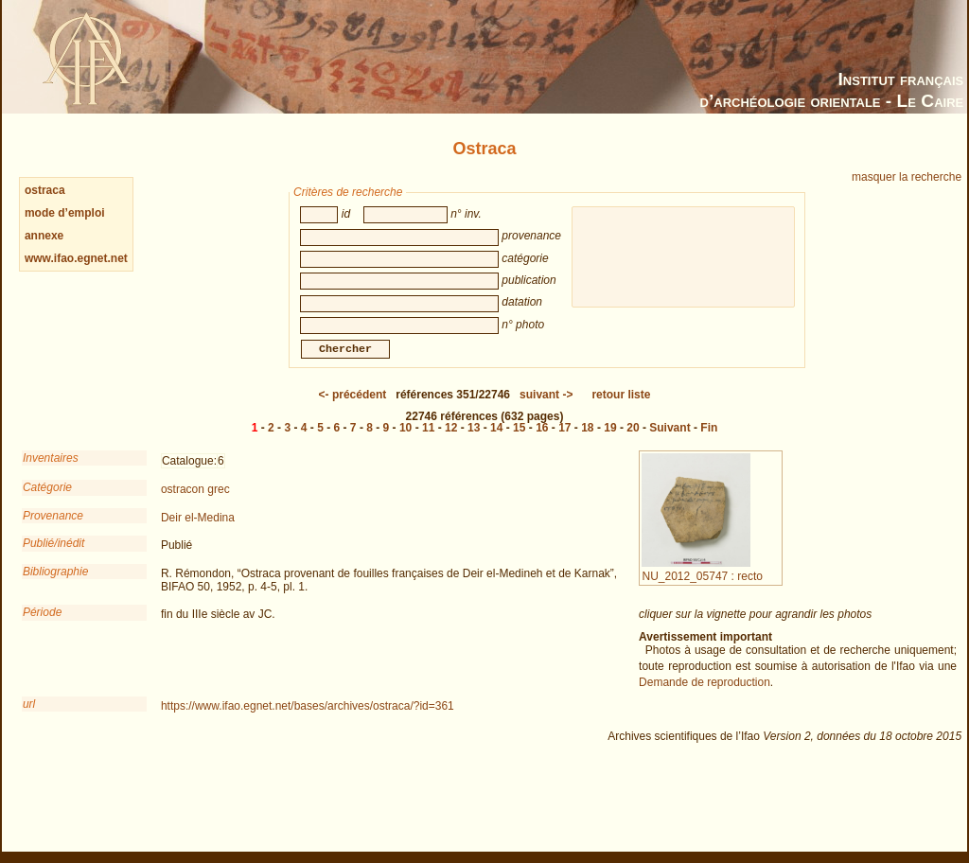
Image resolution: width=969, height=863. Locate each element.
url (29, 717)
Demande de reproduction (704, 695)
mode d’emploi (65, 213)
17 (564, 441)
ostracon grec (195, 502)
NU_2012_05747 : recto (702, 582)
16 (542, 441)
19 (610, 441)
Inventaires (51, 471)
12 (451, 441)
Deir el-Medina (198, 530)
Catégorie (47, 500)
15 (519, 441)
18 (587, 441)
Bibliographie (55, 584)
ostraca (45, 190)
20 (632, 441)
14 (496, 441)
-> (546, 407)
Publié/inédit (53, 556)
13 (473, 441)
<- (353, 407)
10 (405, 441)
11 (428, 441)
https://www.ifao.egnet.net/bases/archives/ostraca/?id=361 (307, 719)
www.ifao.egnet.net (76, 258)
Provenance (53, 529)
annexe (44, 235)
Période (42, 625)
